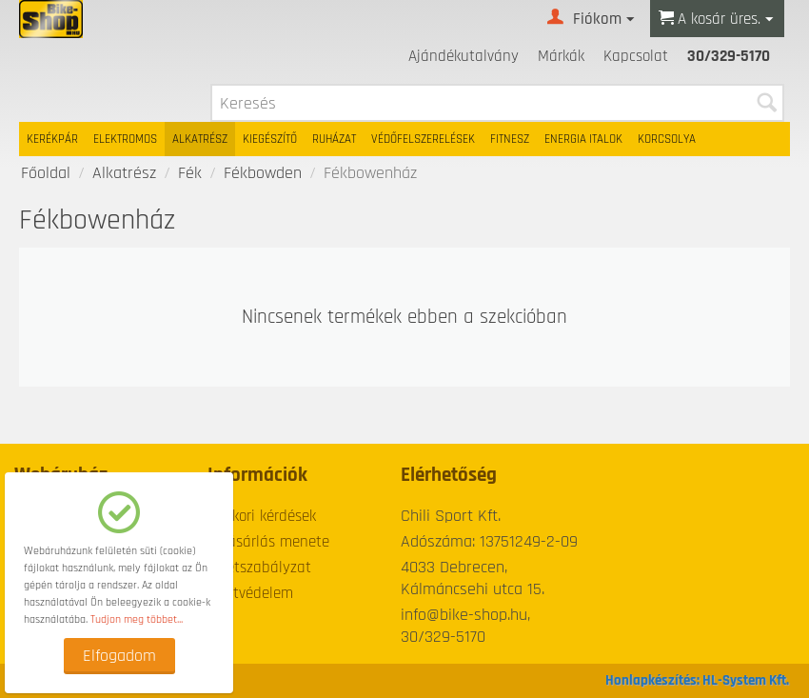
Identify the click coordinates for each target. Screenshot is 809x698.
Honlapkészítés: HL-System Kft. (697, 680)
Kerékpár (52, 139)
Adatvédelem (250, 593)
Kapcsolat (635, 56)
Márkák (561, 56)
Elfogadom (119, 656)
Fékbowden (263, 173)
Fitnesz (509, 139)
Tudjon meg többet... (136, 619)
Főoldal (45, 173)
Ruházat (334, 139)
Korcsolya (667, 139)
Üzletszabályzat (259, 567)
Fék (190, 173)
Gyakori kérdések (261, 516)
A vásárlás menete (268, 541)
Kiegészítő (270, 139)
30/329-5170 (728, 56)
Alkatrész (199, 139)
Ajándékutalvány (463, 56)
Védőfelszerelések (423, 139)
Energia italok (583, 139)
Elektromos (125, 139)
